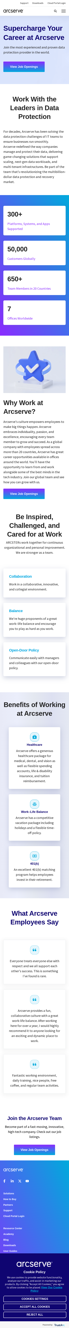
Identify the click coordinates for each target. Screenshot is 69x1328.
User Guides (10, 1251)
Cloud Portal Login (57, 3)
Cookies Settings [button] (34, 1298)
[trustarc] (59, 1324)
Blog (6, 1239)
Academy (8, 1234)
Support (24, 3)
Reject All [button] (35, 1314)
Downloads (37, 3)
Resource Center (12, 1228)
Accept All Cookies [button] (35, 1306)
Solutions (8, 1193)
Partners (8, 1205)
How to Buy (9, 1199)
